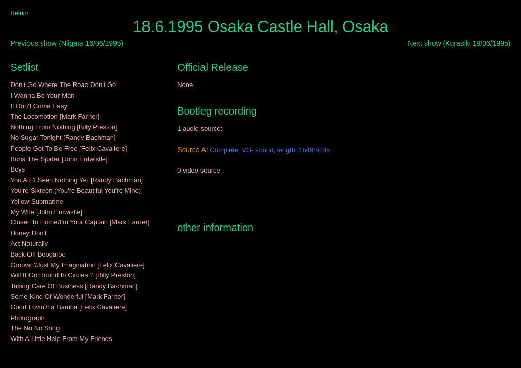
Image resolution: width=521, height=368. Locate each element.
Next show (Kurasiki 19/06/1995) (459, 43)
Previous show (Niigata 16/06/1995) (66, 43)
